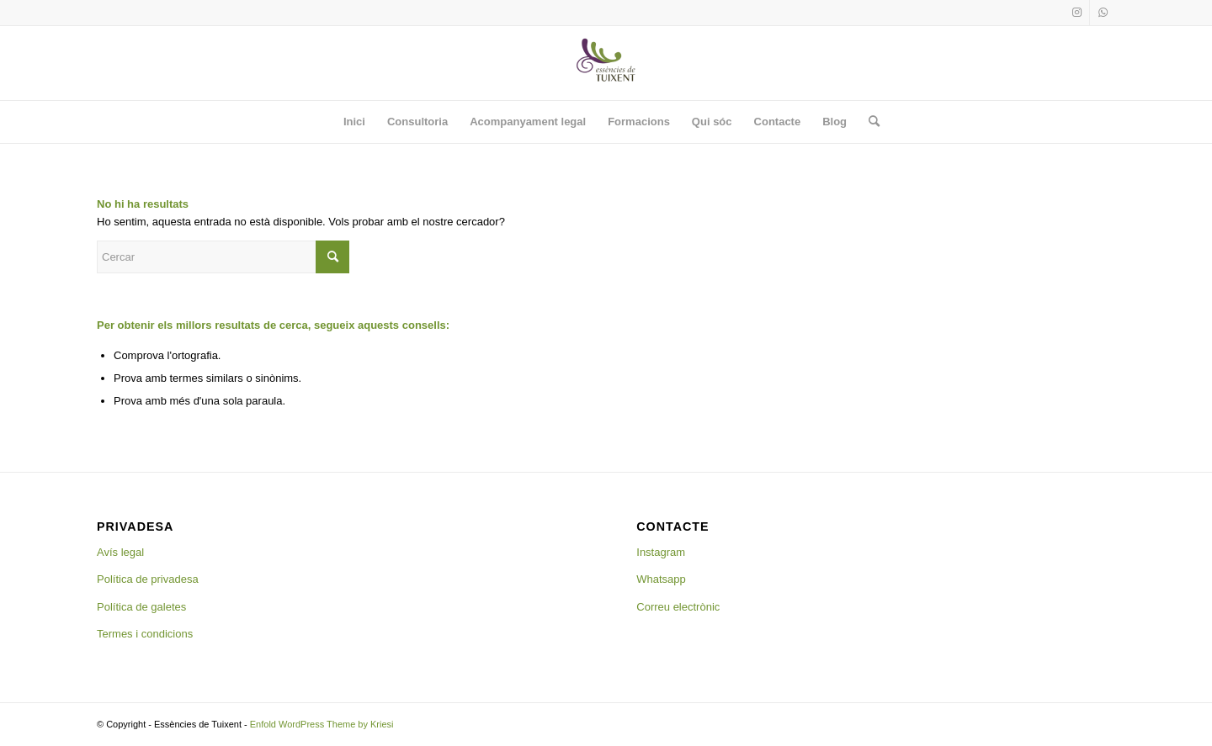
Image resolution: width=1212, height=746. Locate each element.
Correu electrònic (678, 607)
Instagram (660, 552)
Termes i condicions (145, 633)
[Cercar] (869, 122)
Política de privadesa (148, 579)
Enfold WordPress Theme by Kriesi (322, 724)
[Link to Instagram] (1077, 12)
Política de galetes (141, 607)
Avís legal (120, 552)
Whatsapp (661, 579)
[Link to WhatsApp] (1102, 12)
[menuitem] (354, 122)
